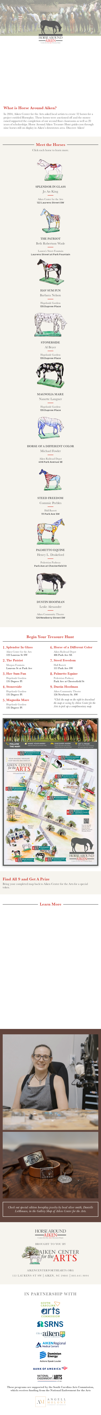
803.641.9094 (80, 1275)
